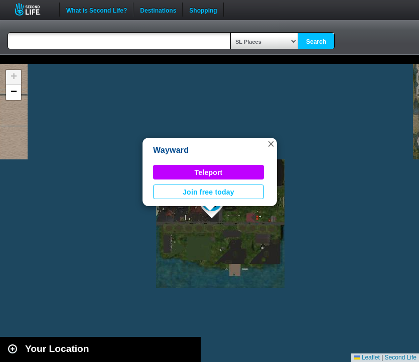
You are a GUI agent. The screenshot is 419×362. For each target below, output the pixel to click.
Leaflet (366, 357)
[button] (271, 144)
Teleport (209, 172)
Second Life (33, 9)
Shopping (203, 9)
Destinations (158, 9)
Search (316, 41)
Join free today (208, 192)
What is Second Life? (96, 9)
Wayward (171, 150)
